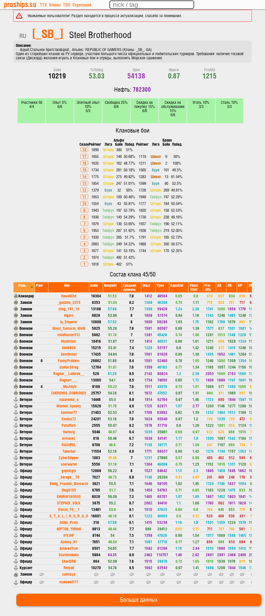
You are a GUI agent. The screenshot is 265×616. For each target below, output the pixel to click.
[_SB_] (47, 33)
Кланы (55, 5)
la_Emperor (68, 321)
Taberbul (68, 451)
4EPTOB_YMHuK (68, 528)
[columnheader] (24, 287)
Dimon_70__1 (68, 509)
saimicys (69, 574)
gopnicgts (69, 470)
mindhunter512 (68, 334)
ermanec (68, 438)
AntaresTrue (69, 548)
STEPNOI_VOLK (68, 502)
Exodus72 (69, 418)
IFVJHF (68, 535)
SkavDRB (69, 561)
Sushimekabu (69, 554)
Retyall (69, 567)
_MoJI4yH (68, 386)
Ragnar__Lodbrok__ (68, 373)
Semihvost (69, 354)
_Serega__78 (68, 477)
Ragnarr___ (69, 380)
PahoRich (69, 425)
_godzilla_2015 (68, 302)
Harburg (69, 431)
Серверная (81, 5)
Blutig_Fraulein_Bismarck (69, 483)
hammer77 (69, 412)
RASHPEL (69, 444)
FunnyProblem (68, 360)
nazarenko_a (68, 399)
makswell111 (68, 581)
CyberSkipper (69, 457)
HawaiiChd (68, 295)
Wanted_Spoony (68, 405)
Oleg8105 (69, 490)
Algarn (68, 315)
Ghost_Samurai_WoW (68, 328)
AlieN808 (69, 347)
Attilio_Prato (69, 522)
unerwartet (69, 464)
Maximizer (68, 341)
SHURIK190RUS (69, 496)
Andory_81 (69, 541)
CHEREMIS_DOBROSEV (68, 392)
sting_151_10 (68, 308)
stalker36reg (68, 367)
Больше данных (139, 600)
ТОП (66, 5)
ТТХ (43, 5)
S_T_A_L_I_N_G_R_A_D (68, 515)
